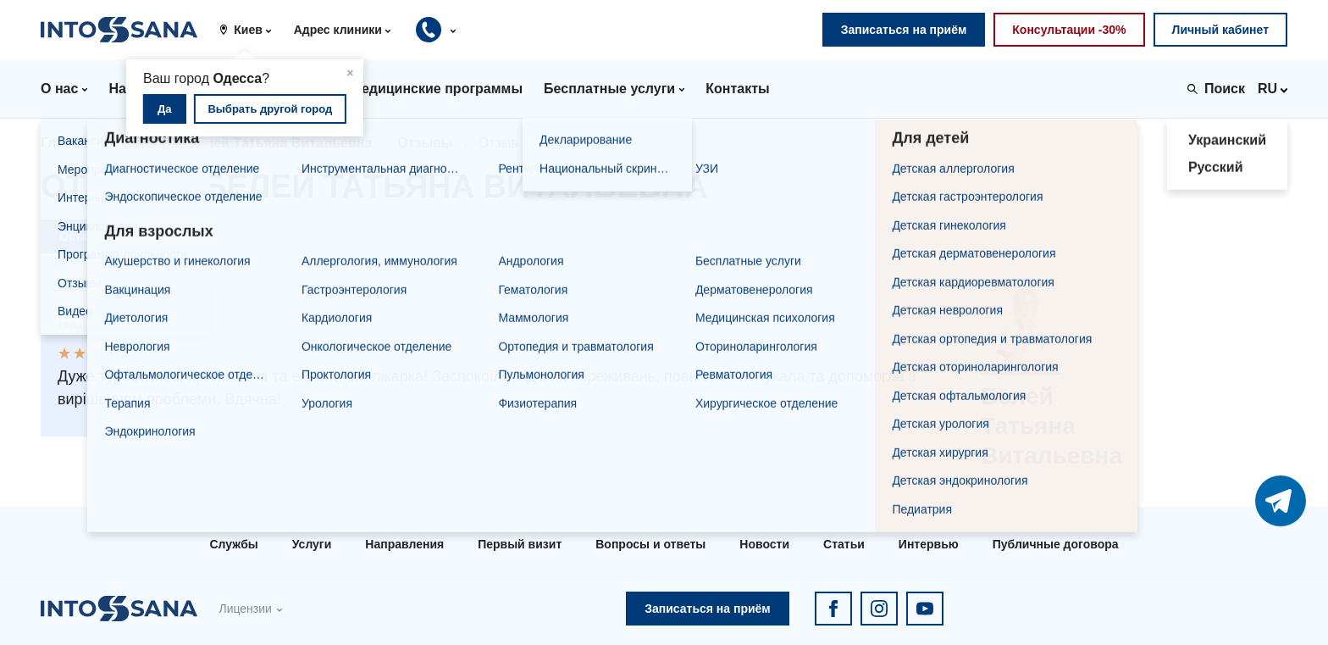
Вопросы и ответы (650, 544)
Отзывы (424, 143)
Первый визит (520, 544)
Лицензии (245, 608)
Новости (764, 544)
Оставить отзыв (106, 236)
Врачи (142, 143)
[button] (251, 30)
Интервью (929, 544)
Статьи (844, 544)
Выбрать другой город (270, 109)
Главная (68, 143)
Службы (233, 544)
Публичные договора (1056, 544)
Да (165, 109)
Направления (404, 544)
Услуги (312, 544)
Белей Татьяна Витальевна (280, 143)
